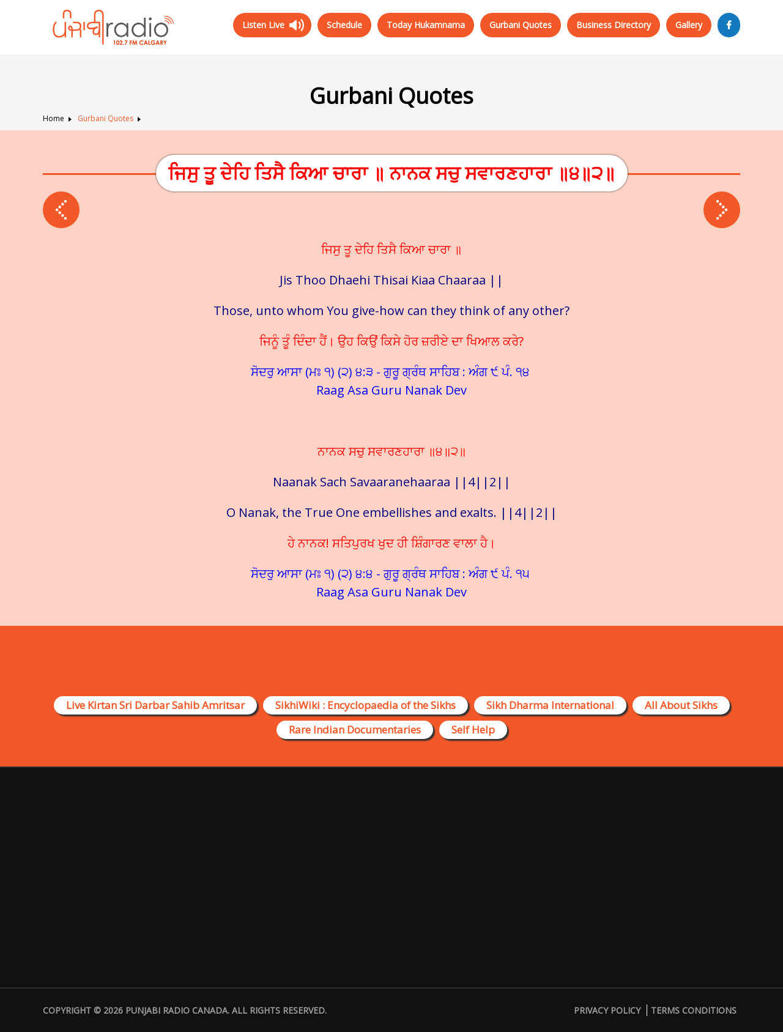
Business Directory (613, 25)
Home (53, 118)
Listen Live (263, 25)
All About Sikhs (681, 705)
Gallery (688, 25)
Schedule (344, 25)
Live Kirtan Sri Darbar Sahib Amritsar (155, 705)
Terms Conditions (694, 1010)
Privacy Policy (607, 1010)
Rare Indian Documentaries (355, 729)
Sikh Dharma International (550, 705)
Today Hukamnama (426, 25)
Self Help (473, 729)
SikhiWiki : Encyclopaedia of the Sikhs (365, 705)
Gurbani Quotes (520, 25)
